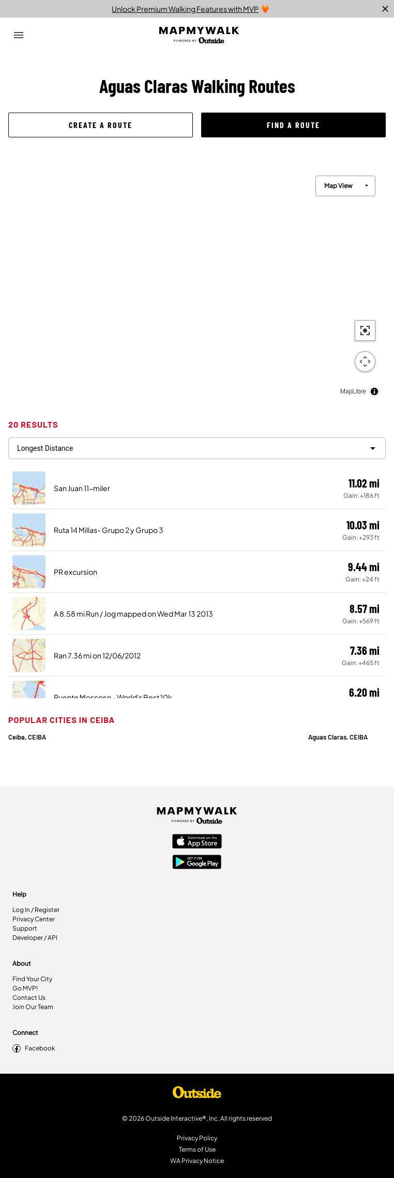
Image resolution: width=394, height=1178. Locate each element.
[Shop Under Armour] (197, 1095)
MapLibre (353, 391)
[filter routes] (197, 448)
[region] (197, 284)
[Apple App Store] (197, 842)
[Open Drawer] (18, 35)
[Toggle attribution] (374, 391)
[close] (385, 8)
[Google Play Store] (197, 863)
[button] (100, 125)
